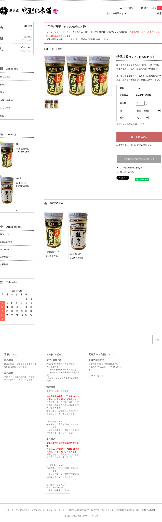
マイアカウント (130, 7)
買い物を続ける (127, 172)
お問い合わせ (38, 510)
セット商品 (57, 49)
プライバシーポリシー (56, 510)
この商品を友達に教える (131, 167)
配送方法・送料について (102, 510)
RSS (144, 510)
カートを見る (153, 7)
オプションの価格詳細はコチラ (130, 124)
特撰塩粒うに (52, 252)
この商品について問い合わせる (139, 159)
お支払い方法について (79, 510)
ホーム (10, 510)
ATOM (151, 510)
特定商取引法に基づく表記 (128, 510)
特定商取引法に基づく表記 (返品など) (133, 145)
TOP (46, 49)
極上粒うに (75, 254)
